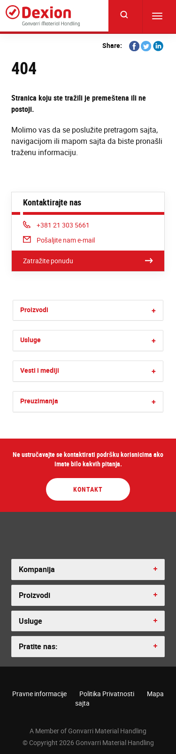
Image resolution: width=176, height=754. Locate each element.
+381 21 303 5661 (56, 224)
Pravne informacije (39, 693)
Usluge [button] (30, 621)
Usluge (30, 339)
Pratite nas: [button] (38, 646)
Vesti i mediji (39, 370)
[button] (154, 310)
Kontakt (88, 489)
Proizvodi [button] (34, 595)
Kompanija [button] (37, 569)
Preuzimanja (39, 400)
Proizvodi (34, 309)
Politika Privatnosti (106, 693)
